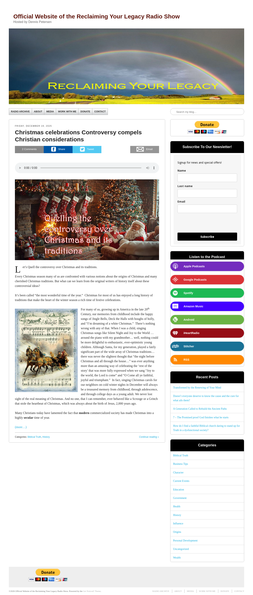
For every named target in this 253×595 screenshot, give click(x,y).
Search (173, 112)
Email (181, 201)
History (46, 437)
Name (181, 170)
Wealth (177, 557)
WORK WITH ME (67, 111)
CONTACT (100, 111)
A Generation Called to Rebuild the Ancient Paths (200, 408)
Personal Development (185, 540)
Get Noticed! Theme (92, 591)
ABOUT (38, 111)
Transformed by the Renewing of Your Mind (197, 387)
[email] (207, 209)
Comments (29, 149)
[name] (207, 178)
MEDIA (50, 111)
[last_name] (207, 193)
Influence (178, 523)
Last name (185, 186)
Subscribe (207, 236)
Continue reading (149, 437)
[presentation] (207, 224)
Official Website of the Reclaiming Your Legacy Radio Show (96, 16)
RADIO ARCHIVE (20, 111)
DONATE (85, 111)
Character (178, 472)
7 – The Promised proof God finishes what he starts (200, 417)
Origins (177, 531)
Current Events (181, 480)
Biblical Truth (34, 437)
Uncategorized (181, 549)
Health (176, 506)
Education (178, 489)
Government (180, 498)
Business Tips (180, 463)
